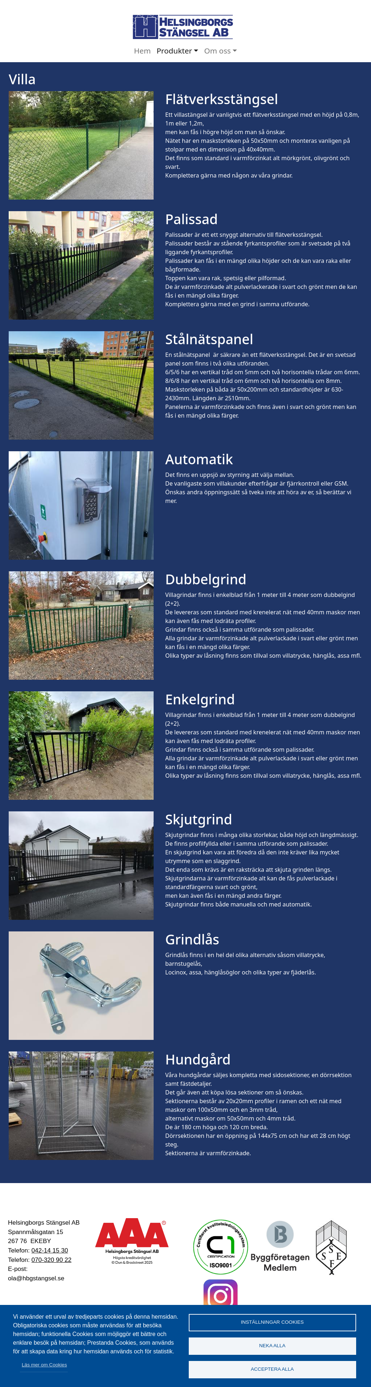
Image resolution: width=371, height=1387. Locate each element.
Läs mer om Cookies (44, 1364)
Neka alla (272, 1345)
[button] (81, 145)
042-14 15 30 (50, 1250)
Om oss (217, 51)
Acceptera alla (272, 1369)
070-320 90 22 (51, 1259)
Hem (142, 51)
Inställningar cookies (272, 1322)
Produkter (174, 51)
